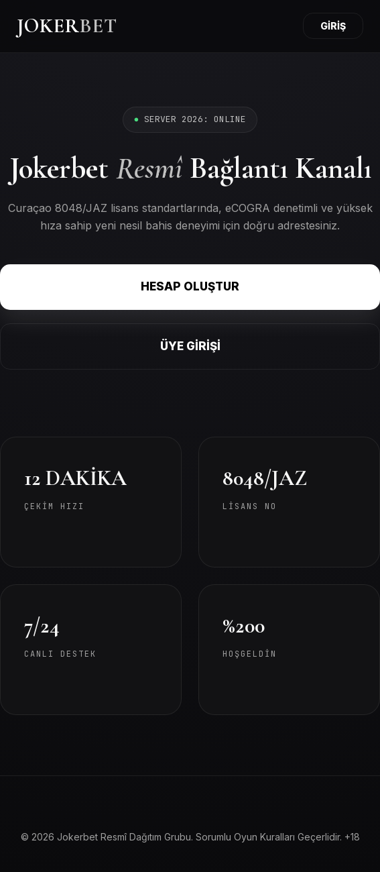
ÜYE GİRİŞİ (190, 346)
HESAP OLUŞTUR (190, 286)
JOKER (67, 25)
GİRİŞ (333, 26)
